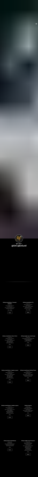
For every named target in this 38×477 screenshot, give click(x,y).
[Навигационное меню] (36, 23)
